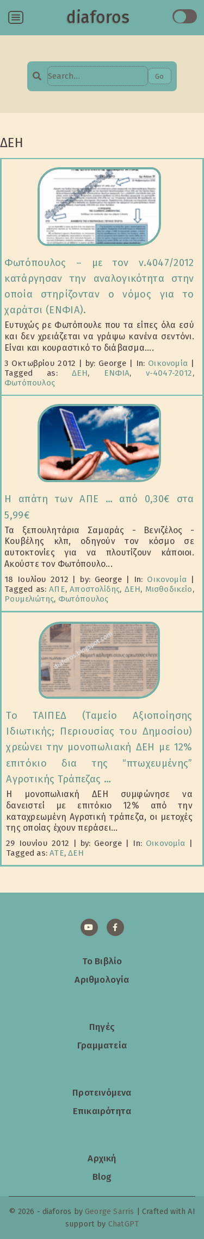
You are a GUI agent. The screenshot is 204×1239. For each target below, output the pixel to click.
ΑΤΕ (57, 853)
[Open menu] (15, 17)
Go (159, 76)
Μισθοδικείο (169, 589)
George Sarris (109, 1211)
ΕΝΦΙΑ (117, 373)
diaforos (97, 17)
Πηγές (102, 1026)
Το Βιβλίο (102, 961)
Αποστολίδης (95, 589)
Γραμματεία (102, 1045)
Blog (102, 1176)
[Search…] (97, 76)
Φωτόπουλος (29, 383)
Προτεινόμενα (101, 1092)
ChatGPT (123, 1224)
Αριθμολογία (102, 979)
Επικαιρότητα (102, 1110)
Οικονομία (168, 363)
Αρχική (102, 1158)
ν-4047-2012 (169, 373)
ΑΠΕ (57, 589)
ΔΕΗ (80, 373)
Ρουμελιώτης (29, 599)
